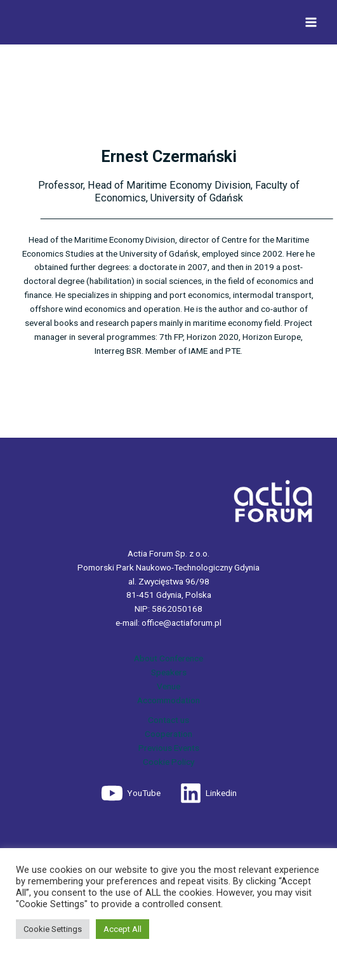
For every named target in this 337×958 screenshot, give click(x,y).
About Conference (168, 658)
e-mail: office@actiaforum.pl (168, 622)
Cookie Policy (168, 762)
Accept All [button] (122, 929)
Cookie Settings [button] (52, 929)
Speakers (169, 672)
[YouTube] (131, 793)
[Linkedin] (208, 793)
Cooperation (168, 734)
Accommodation (168, 700)
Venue (168, 686)
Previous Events (168, 748)
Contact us (168, 720)
